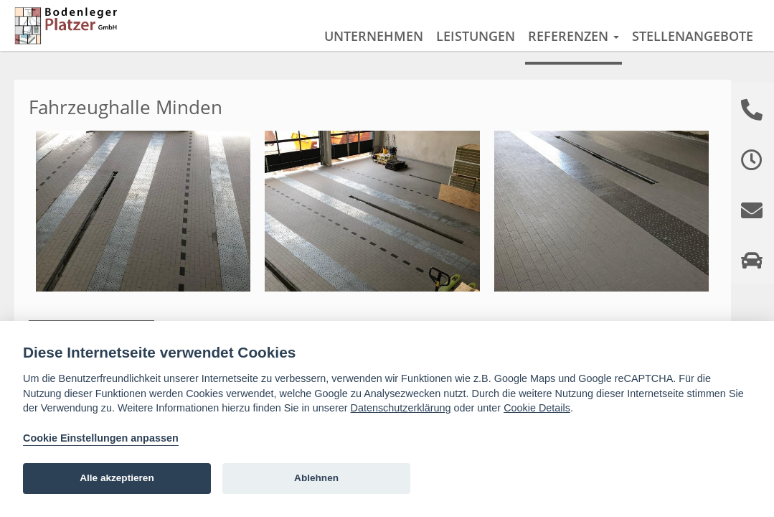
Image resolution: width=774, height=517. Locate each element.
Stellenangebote (692, 36)
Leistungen (475, 36)
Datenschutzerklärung (401, 408)
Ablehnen (316, 477)
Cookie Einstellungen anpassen (101, 438)
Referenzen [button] (573, 36)
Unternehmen (373, 36)
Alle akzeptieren (117, 477)
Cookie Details (537, 408)
